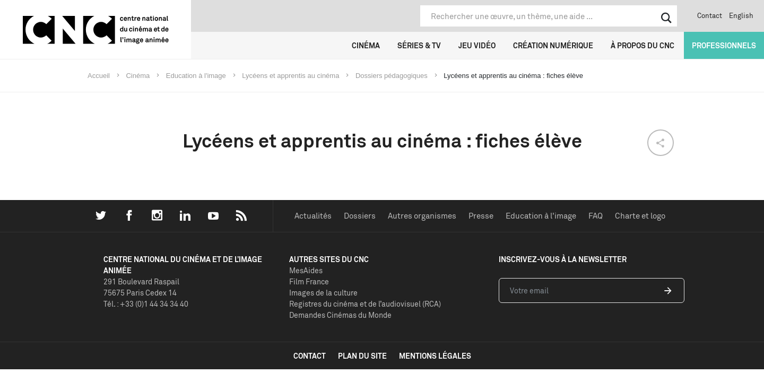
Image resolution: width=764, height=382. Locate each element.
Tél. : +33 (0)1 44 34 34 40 (145, 303)
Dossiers (360, 216)
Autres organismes (422, 216)
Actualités (313, 216)
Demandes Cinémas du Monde (340, 314)
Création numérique (553, 45)
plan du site (362, 355)
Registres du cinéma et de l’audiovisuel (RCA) (365, 303)
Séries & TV (419, 45)
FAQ (595, 216)
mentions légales (435, 355)
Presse (480, 216)
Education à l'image (541, 216)
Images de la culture (323, 292)
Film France (309, 281)
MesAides (306, 270)
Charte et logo (640, 216)
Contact (709, 15)
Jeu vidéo (477, 45)
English (741, 15)
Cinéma (366, 45)
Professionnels (724, 45)
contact (309, 355)
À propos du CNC (642, 45)
